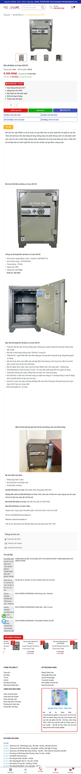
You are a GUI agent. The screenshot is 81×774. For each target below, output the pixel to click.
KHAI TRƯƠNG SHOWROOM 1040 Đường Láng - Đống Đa (34, 567)
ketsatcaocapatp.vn (19, 519)
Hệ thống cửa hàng (10, 624)
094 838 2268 (59, 8)
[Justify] (42, 8)
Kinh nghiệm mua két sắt (50, 624)
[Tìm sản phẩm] (33, 8)
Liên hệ (24, 2)
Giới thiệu (13, 2)
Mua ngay (40, 110)
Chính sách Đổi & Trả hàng (12, 643)
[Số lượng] (11, 105)
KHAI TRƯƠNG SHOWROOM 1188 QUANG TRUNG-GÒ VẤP (34, 572)
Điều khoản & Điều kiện (11, 626)
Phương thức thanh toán (12, 645)
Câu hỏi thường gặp (48, 619)
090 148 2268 (19, 120)
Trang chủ (7, 2)
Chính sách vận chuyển (11, 638)
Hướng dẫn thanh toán (49, 616)
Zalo (25, 772)
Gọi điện (40, 771)
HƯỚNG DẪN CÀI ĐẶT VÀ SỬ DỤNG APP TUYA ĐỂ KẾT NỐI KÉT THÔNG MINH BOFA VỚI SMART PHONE (44, 560)
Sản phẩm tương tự (13, 578)
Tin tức (19, 2)
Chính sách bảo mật (10, 640)
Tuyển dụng (30, 2)
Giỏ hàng (70, 772)
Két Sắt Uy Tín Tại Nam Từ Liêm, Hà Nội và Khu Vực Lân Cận (35, 564)
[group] (40, 35)
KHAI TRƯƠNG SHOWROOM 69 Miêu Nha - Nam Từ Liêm (34, 569)
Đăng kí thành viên (48, 614)
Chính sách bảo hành (10, 635)
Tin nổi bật (8, 555)
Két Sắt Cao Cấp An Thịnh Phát (46, 763)
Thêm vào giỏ (15, 110)
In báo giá (65, 110)
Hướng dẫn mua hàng (11, 648)
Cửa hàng (55, 772)
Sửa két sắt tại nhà (48, 626)
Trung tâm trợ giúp (48, 621)
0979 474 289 (54, 120)
